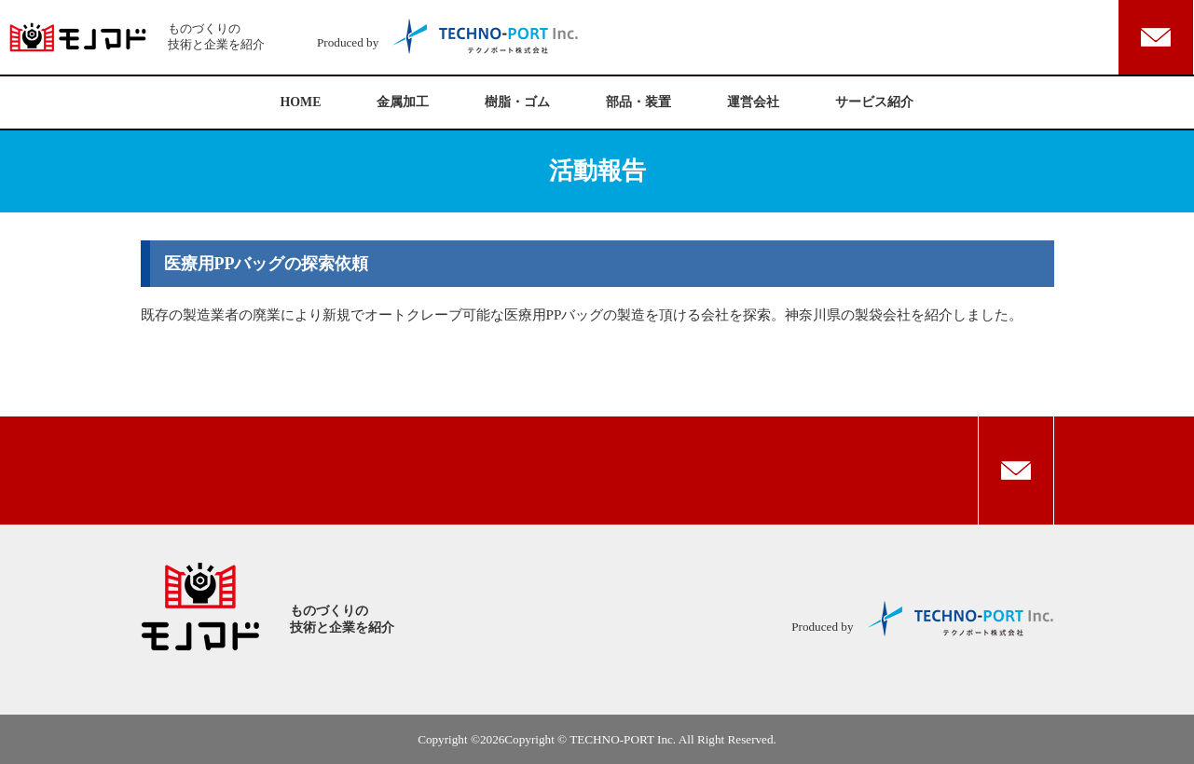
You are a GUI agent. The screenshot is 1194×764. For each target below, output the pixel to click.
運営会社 (753, 102)
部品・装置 (638, 102)
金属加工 (403, 102)
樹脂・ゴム (517, 102)
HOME (301, 102)
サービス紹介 (874, 102)
